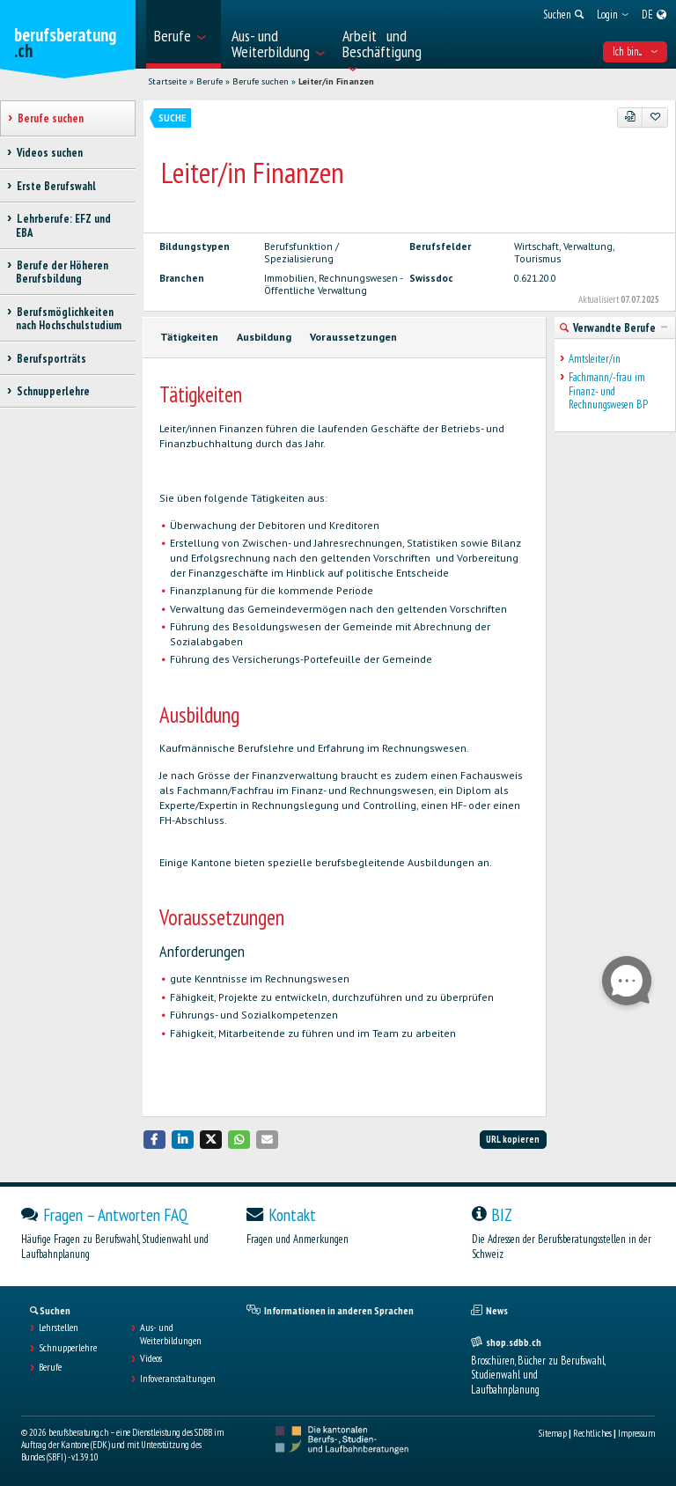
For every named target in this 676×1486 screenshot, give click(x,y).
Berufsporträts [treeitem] (51, 358)
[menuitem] (183, 34)
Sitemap (553, 1433)
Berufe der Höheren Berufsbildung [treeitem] (62, 272)
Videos (151, 1358)
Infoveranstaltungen (178, 1378)
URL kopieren (513, 1139)
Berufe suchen (260, 81)
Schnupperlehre (68, 1348)
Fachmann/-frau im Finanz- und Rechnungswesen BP (608, 391)
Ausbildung (264, 336)
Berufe (209, 81)
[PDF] (630, 117)
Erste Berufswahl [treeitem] (56, 186)
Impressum (636, 1433)
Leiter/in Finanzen (336, 81)
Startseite (167, 81)
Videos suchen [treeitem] (49, 152)
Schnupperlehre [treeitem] (53, 391)
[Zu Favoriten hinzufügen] (655, 117)
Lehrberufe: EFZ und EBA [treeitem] (63, 225)
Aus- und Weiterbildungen (171, 1333)
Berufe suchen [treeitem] (50, 118)
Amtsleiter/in (595, 358)
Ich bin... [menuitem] (635, 51)
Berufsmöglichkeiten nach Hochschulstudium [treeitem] (68, 319)
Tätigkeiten (189, 336)
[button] (154, 1139)
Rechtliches (592, 1433)
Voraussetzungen (353, 336)
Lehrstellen (58, 1327)
